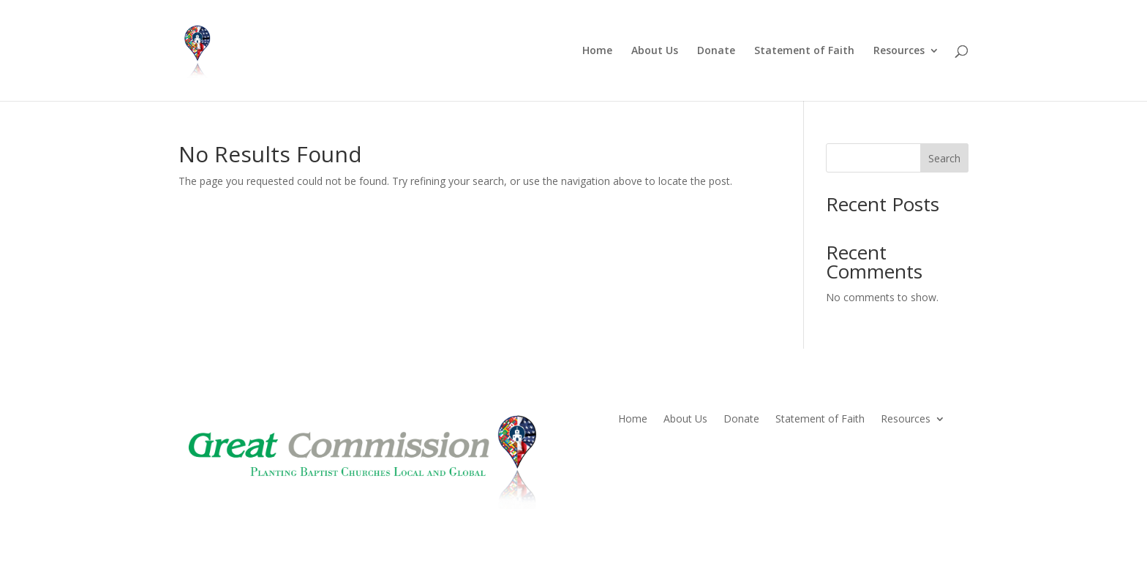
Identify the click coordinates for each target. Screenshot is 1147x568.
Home (597, 51)
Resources (899, 51)
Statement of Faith (804, 51)
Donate (716, 51)
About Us (654, 51)
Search (944, 158)
